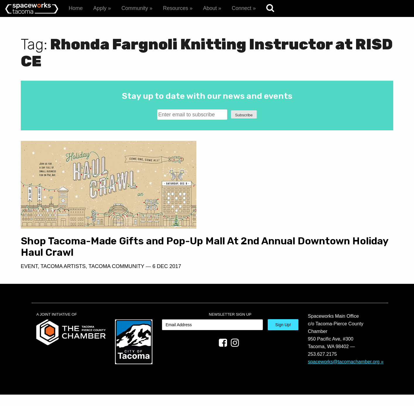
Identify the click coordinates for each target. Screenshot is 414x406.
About (210, 8)
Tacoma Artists (62, 278)
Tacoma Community (116, 278)
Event (29, 278)
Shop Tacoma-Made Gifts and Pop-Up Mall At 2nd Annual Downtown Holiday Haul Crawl (105, 252)
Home (76, 8)
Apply (99, 8)
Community (134, 8)
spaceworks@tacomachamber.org (343, 372)
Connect (241, 8)
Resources (175, 8)
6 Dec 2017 (166, 278)
